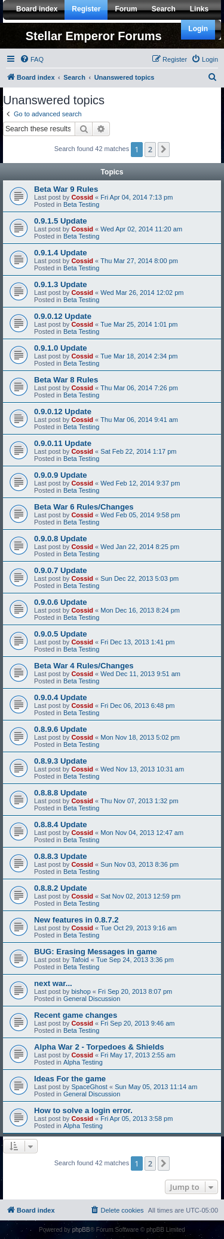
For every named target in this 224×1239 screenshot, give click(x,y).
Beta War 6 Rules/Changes (84, 506)
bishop (80, 991)
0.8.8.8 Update (60, 792)
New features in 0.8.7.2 (76, 919)
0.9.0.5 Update (60, 633)
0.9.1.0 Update (60, 347)
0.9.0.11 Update (62, 443)
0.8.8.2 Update (60, 888)
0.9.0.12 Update (62, 316)
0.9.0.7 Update (60, 570)
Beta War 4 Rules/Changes (84, 665)
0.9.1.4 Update (60, 252)
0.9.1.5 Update (60, 220)
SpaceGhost (89, 1086)
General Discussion (91, 998)
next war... (53, 983)
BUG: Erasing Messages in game (95, 951)
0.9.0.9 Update (60, 475)
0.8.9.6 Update (60, 729)
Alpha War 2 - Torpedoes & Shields (99, 1046)
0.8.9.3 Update (60, 760)
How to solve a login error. (83, 1110)
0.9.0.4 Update (60, 697)
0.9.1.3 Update (60, 284)
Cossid (82, 197)
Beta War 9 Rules (66, 189)
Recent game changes (75, 1015)
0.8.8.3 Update (60, 856)
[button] (164, 149)
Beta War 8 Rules (66, 379)
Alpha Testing (83, 1062)
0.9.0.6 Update (60, 602)
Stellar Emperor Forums (94, 36)
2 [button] (150, 149)
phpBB (81, 1229)
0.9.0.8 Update (60, 538)
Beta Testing (81, 204)
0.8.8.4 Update (60, 824)
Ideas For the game (70, 1078)
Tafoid (79, 959)
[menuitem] (32, 59)
